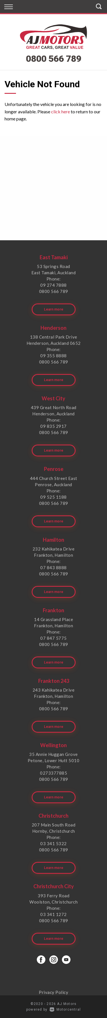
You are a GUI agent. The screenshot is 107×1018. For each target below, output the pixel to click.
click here (60, 111)
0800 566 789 (53, 58)
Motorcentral (65, 1009)
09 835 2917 (53, 426)
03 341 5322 (53, 843)
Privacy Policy (53, 992)
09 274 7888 (53, 285)
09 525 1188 (53, 497)
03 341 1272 (53, 914)
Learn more (53, 309)
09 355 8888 (53, 355)
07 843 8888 (53, 567)
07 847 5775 (53, 638)
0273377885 (53, 772)
